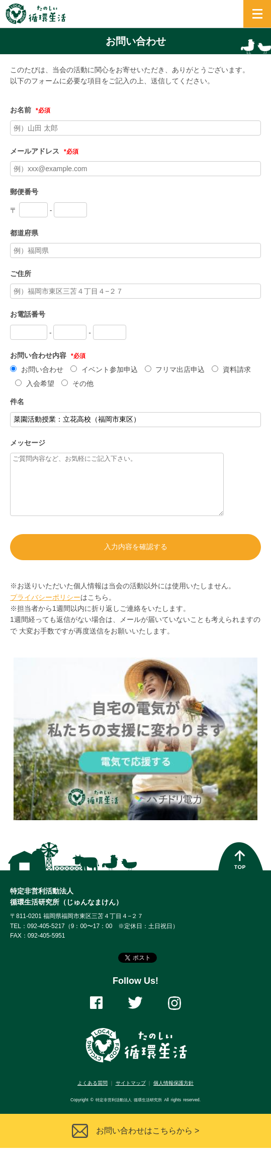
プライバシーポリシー (45, 609)
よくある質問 (92, 1095)
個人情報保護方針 (173, 1095)
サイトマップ (131, 1095)
